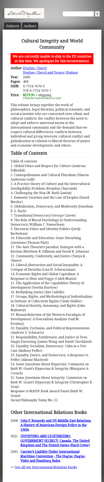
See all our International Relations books (46, 467)
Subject (12, 26)
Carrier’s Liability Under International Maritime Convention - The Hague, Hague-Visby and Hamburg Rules (53, 456)
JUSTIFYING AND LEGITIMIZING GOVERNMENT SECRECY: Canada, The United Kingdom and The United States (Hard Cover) (55, 440)
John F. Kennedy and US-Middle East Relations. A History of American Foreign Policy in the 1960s (55, 425)
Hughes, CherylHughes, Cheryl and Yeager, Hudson (50, 70)
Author (30, 26)
